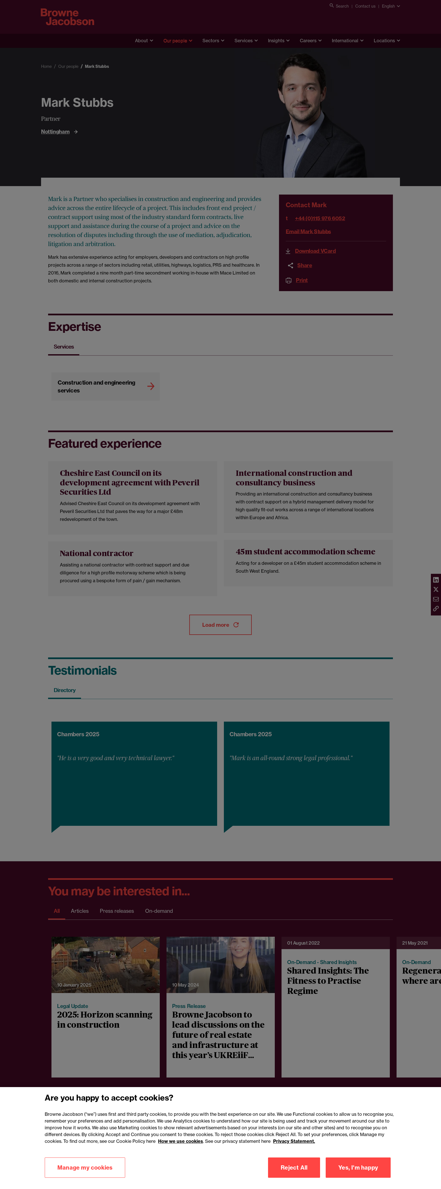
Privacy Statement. (294, 1148)
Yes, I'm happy (358, 1174)
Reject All (294, 1174)
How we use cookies (180, 1148)
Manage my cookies (84, 1174)
